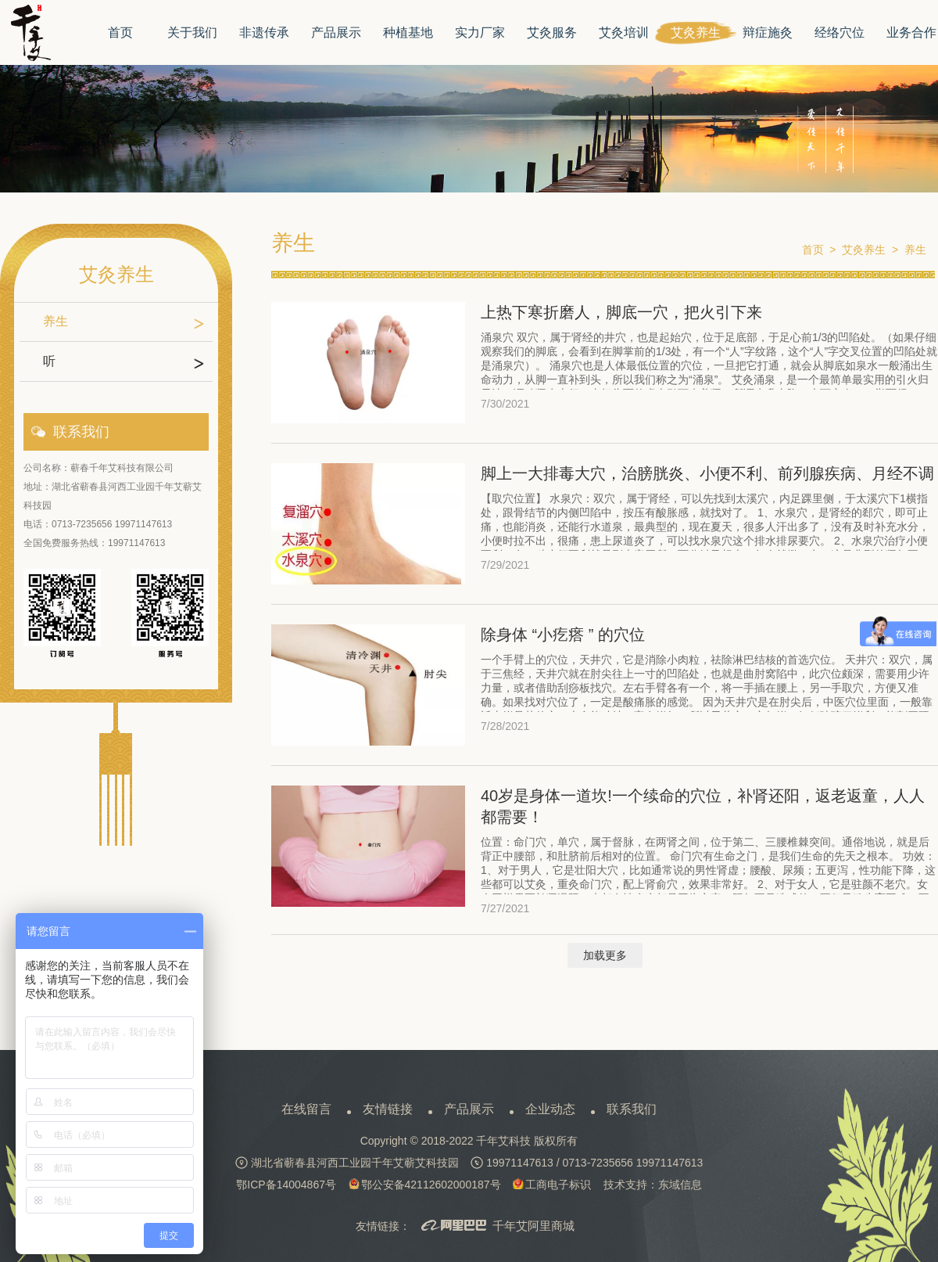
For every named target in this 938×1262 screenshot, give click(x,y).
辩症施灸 (768, 32)
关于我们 (192, 32)
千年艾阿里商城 (498, 1227)
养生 (55, 321)
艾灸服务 (552, 32)
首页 (120, 32)
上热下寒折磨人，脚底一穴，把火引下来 (621, 312)
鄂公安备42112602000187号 (425, 1184)
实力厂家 (480, 32)
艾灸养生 (696, 32)
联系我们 (632, 1109)
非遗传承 (264, 32)
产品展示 (336, 32)
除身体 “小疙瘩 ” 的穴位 (563, 634)
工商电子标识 (552, 1184)
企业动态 (550, 1109)
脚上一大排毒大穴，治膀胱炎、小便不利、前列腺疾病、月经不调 (707, 473)
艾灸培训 (624, 32)
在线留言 (306, 1109)
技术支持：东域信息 (652, 1184)
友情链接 (388, 1109)
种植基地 (408, 32)
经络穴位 (839, 32)
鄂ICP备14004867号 (286, 1184)
